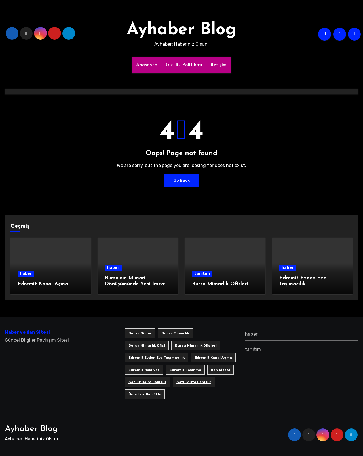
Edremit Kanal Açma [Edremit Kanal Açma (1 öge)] (213, 358)
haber (26, 273)
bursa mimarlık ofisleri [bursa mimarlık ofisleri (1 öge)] (196, 345)
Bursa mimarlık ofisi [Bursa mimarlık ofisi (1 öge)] (146, 345)
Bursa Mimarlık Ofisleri (220, 284)
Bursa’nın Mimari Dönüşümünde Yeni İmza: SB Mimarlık (135, 284)
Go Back (182, 180)
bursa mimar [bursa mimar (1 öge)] (140, 333)
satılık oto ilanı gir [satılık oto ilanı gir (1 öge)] (193, 382)
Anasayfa (146, 65)
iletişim (219, 65)
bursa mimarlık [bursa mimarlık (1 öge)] (175, 333)
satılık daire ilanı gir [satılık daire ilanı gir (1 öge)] (147, 382)
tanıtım (202, 273)
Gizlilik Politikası (184, 65)
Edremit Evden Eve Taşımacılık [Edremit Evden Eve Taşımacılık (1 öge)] (156, 358)
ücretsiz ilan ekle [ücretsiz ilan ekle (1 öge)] (144, 394)
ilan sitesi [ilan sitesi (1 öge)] (220, 370)
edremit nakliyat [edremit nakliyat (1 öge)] (144, 370)
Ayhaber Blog (181, 30)
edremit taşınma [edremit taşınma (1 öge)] (185, 370)
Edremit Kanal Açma (43, 284)
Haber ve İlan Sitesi (27, 332)
